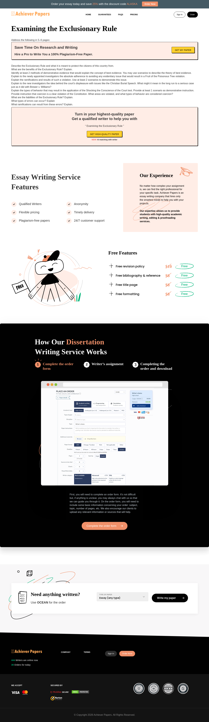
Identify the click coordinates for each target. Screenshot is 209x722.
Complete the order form (58, 366)
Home (88, 15)
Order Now (127, 653)
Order (192, 15)
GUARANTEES (104, 15)
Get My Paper (183, 50)
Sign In (179, 15)
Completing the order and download (156, 366)
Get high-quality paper (104, 134)
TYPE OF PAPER (105, 595)
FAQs (120, 15)
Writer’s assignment (107, 364)
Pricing (134, 15)
